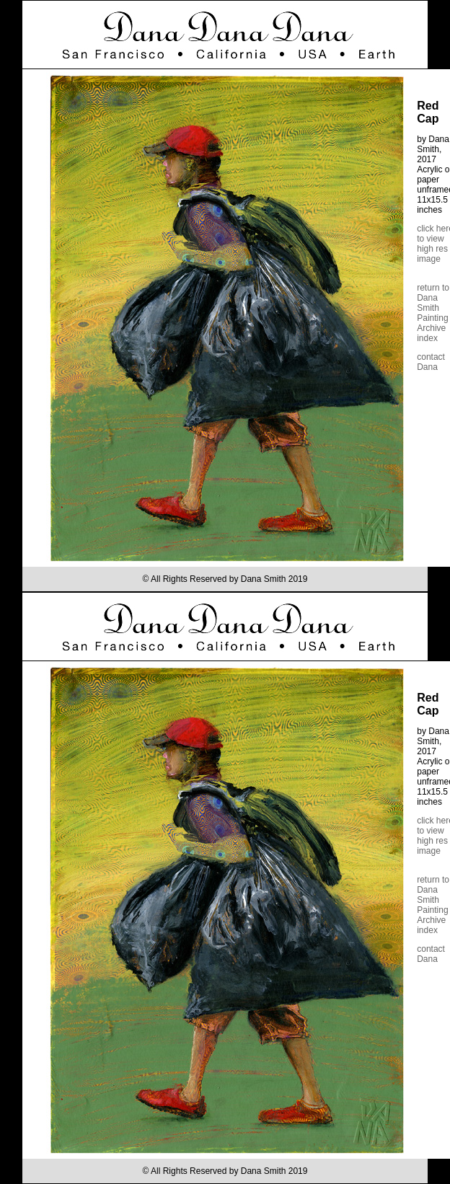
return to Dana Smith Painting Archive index (433, 313)
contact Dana (431, 362)
